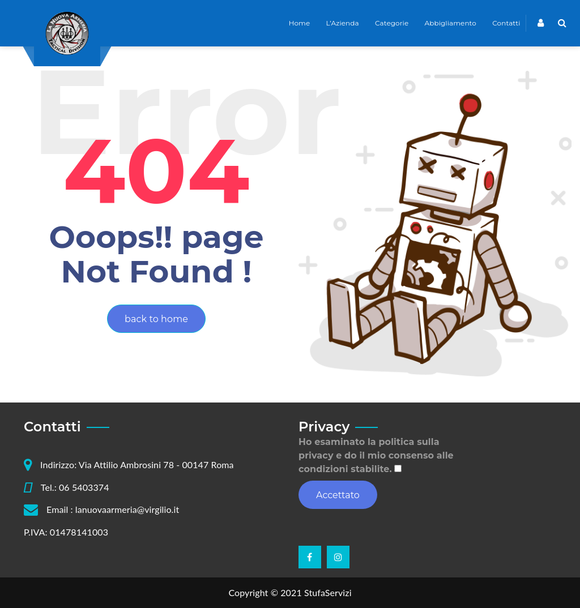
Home (299, 23)
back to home (156, 319)
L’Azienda (342, 23)
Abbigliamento (450, 23)
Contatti (506, 23)
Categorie (391, 23)
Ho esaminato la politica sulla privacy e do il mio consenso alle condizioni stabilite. (376, 455)
